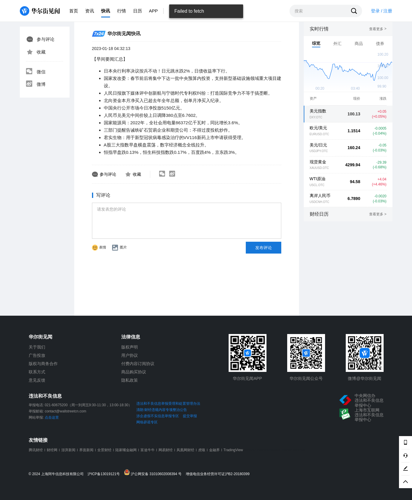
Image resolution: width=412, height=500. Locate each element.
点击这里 (52, 417)
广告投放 (37, 355)
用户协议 (129, 355)
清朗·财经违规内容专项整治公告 (161, 410)
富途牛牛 (147, 450)
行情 (121, 10)
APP (153, 10)
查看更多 (377, 29)
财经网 (52, 450)
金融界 (214, 450)
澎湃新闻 (68, 450)
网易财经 (166, 450)
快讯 (105, 10)
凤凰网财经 (185, 450)
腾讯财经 (36, 450)
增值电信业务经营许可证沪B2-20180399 (218, 474)
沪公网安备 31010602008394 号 (154, 472)
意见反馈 (37, 380)
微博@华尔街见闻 (364, 378)
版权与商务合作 (43, 363)
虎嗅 (201, 450)
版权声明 (129, 347)
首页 (73, 10)
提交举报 (190, 416)
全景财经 (104, 450)
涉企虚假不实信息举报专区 (157, 416)
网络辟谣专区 (147, 422)
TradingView (233, 450)
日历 (137, 10)
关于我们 (37, 347)
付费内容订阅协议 (137, 363)
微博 (36, 84)
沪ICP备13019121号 (105, 474)
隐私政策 (129, 380)
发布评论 (263, 247)
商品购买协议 (133, 372)
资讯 (89, 10)
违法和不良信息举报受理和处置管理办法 (168, 403)
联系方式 (37, 372)
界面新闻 (86, 450)
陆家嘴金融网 (126, 450)
